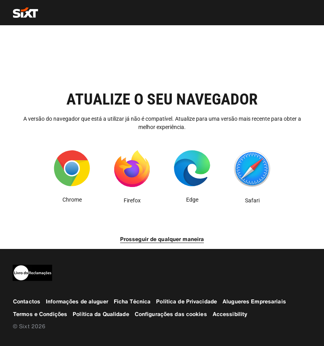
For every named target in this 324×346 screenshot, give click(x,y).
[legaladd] (162, 273)
